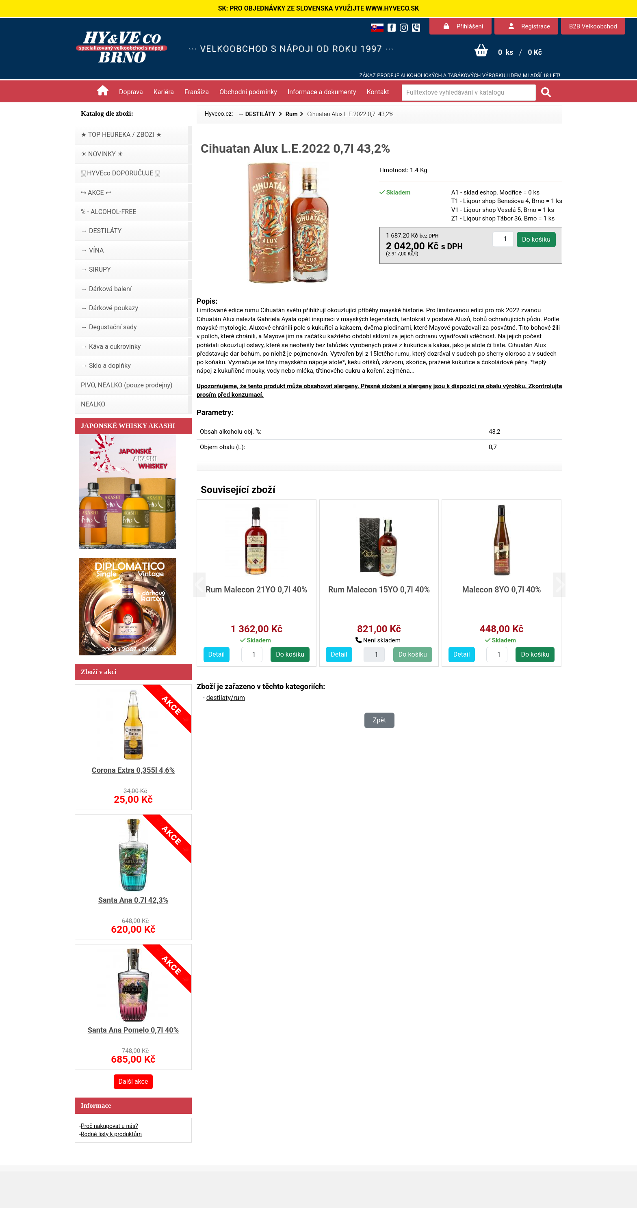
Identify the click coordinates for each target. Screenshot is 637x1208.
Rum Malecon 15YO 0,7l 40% (379, 589)
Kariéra (164, 92)
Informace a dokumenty (322, 92)
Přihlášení (463, 26)
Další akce (133, 1081)
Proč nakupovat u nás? (109, 1126)
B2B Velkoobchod (593, 26)
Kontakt (378, 92)
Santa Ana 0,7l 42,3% (133, 900)
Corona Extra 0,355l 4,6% (133, 770)
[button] (206, 584)
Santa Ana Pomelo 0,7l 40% (133, 1030)
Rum (292, 114)
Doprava (131, 92)
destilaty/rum (225, 698)
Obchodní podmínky (248, 92)
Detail (216, 654)
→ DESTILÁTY (257, 114)
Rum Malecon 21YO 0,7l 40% (256, 589)
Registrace (529, 26)
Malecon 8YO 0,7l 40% (501, 589)
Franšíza (196, 92)
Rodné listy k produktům (111, 1134)
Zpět (379, 720)
